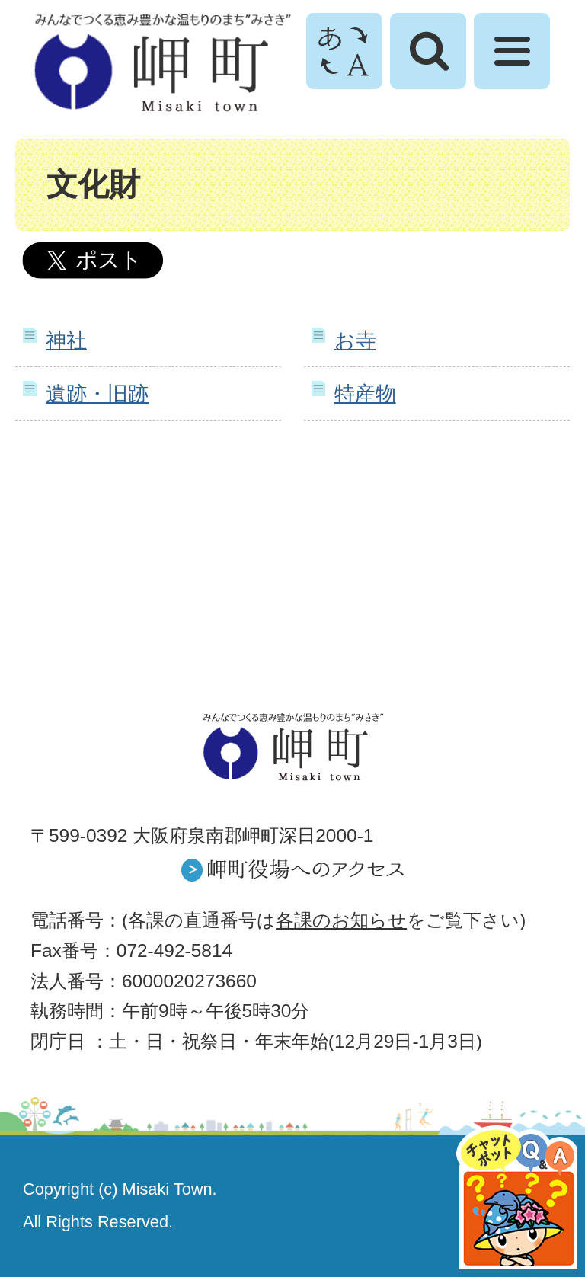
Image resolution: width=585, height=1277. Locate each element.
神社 (66, 340)
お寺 (355, 340)
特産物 (365, 393)
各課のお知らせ (341, 920)
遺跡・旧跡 (97, 393)
